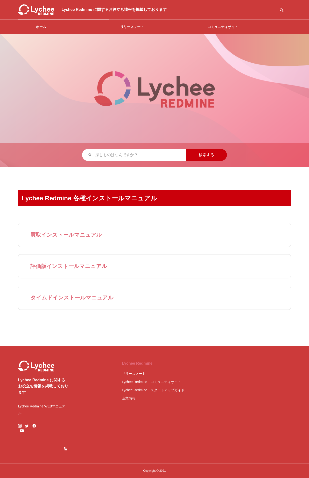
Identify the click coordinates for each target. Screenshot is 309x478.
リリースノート (132, 27)
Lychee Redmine (137, 363)
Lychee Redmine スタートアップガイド (153, 390)
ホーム (41, 27)
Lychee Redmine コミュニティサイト (151, 382)
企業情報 (128, 398)
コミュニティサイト (223, 27)
